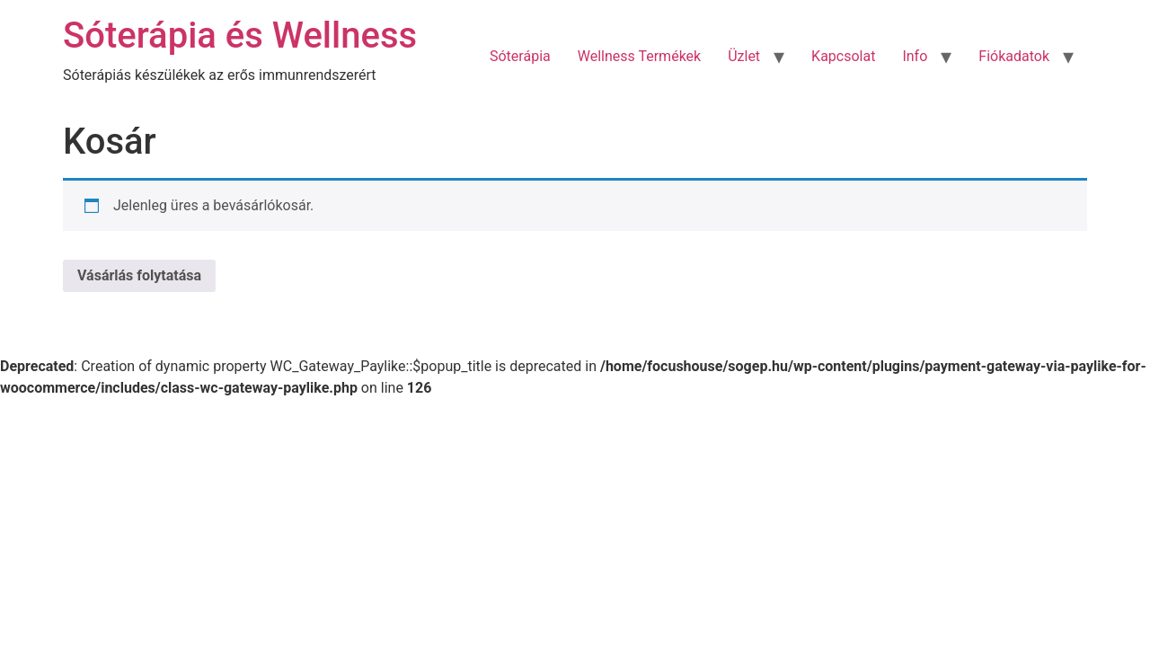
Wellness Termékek (639, 56)
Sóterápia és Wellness (240, 35)
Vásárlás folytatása (139, 275)
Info (914, 56)
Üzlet (744, 56)
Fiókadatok (1013, 56)
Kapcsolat (843, 56)
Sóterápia (520, 56)
